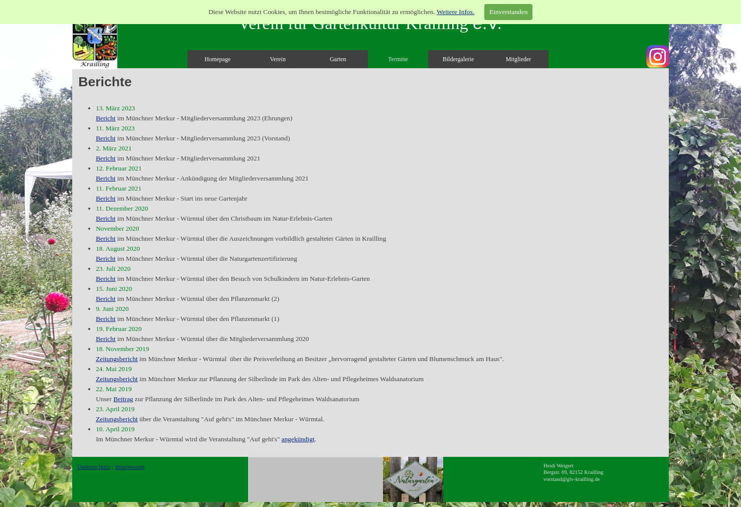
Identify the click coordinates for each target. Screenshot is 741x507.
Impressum (129, 466)
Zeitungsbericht (117, 359)
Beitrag (123, 399)
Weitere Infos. (455, 12)
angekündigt (297, 439)
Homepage (218, 59)
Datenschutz (93, 466)
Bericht (105, 118)
